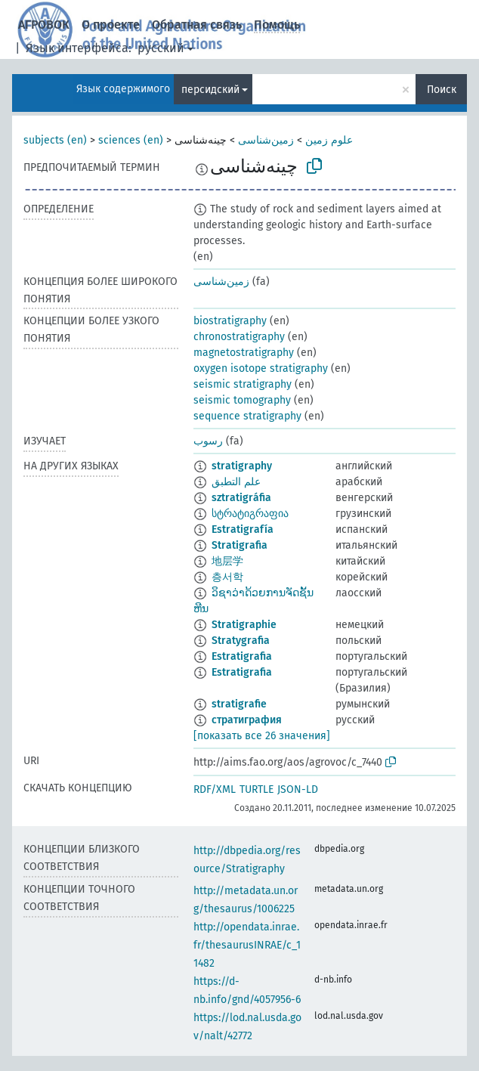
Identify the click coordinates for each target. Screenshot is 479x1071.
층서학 (227, 577)
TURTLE (256, 789)
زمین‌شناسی (266, 140)
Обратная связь (197, 24)
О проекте (111, 24)
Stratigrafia (239, 545)
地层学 (227, 561)
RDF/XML (214, 789)
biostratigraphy (230, 320)
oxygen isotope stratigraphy (260, 368)
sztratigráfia (241, 497)
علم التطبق (236, 481)
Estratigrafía (242, 529)
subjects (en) (55, 140)
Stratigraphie (244, 624)
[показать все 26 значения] (261, 735)
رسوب (208, 441)
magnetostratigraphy (243, 352)
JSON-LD (297, 789)
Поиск (441, 89)
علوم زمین (329, 140)
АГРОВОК (44, 24)
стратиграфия (247, 719)
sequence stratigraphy (247, 416)
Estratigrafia (242, 656)
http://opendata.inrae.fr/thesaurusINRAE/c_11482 (247, 945)
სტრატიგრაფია (250, 513)
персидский (210, 89)
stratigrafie (239, 704)
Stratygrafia (241, 640)
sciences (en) (130, 140)
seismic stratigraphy (242, 384)
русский (161, 48)
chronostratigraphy (239, 336)
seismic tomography (242, 400)
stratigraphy (242, 466)
